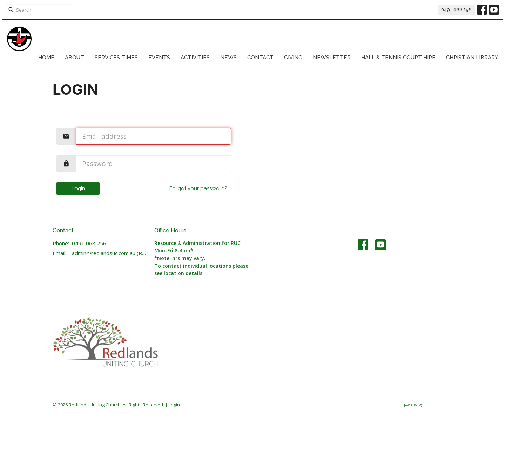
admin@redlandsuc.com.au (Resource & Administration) (109, 253)
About (74, 57)
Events (159, 57)
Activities (195, 57)
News (228, 57)
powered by (428, 404)
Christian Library (472, 57)
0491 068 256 (456, 9)
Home (46, 57)
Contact (260, 57)
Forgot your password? (198, 188)
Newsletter (332, 57)
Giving (293, 57)
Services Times (116, 57)
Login (78, 188)
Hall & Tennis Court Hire (398, 57)
